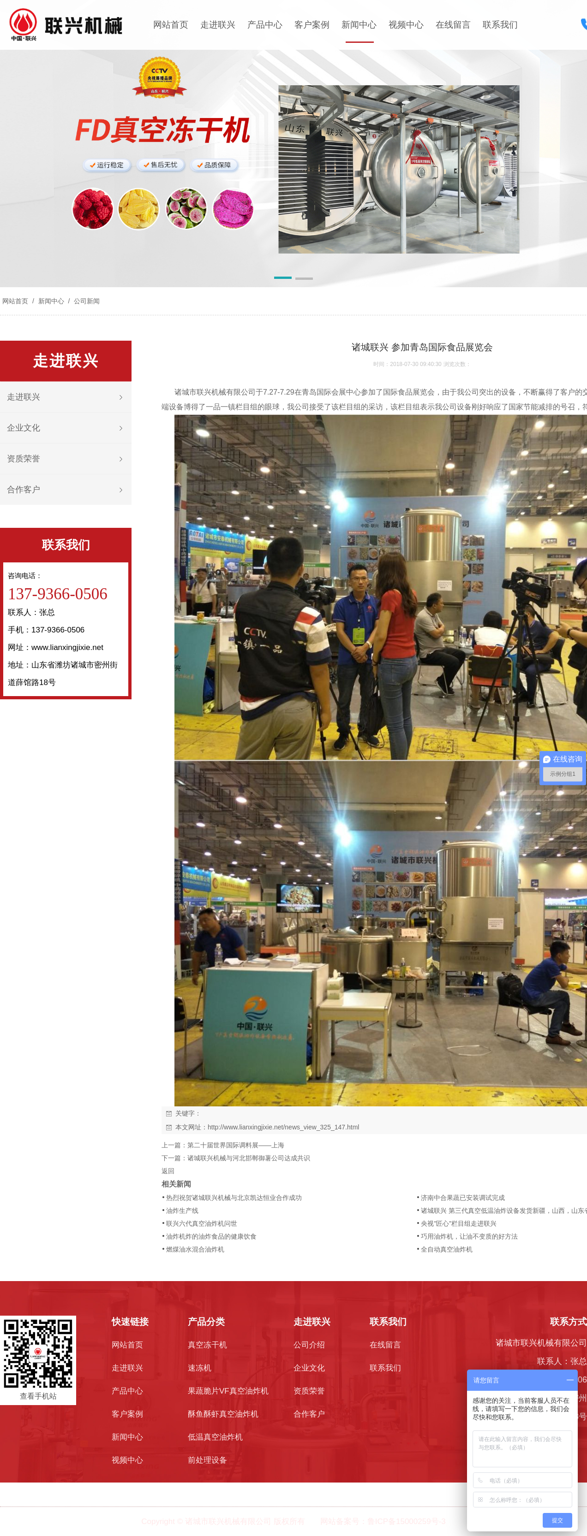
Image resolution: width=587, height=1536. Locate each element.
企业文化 (23, 427)
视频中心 (406, 25)
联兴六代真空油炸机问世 (201, 1223)
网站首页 (170, 25)
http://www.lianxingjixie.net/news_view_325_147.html (283, 1127)
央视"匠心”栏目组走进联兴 (459, 1223)
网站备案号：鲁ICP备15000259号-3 (383, 1521)
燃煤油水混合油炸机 (195, 1249)
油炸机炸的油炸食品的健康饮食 (211, 1236)
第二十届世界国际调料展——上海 (235, 1145)
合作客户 (23, 489)
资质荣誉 (23, 458)
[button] (283, 279)
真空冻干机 (207, 1345)
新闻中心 (359, 25)
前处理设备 (207, 1460)
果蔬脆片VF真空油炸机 (228, 1391)
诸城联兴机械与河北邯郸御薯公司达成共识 (248, 1158)
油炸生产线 (182, 1210)
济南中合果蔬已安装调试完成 (463, 1197)
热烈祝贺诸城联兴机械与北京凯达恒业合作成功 (234, 1197)
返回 (168, 1171)
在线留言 (453, 25)
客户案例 (311, 25)
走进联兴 (217, 25)
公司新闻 (86, 301)
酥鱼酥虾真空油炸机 (223, 1414)
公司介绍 (309, 1345)
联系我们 (500, 25)
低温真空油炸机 (215, 1437)
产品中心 (264, 25)
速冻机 (199, 1368)
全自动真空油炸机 (447, 1249)
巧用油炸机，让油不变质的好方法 (469, 1236)
